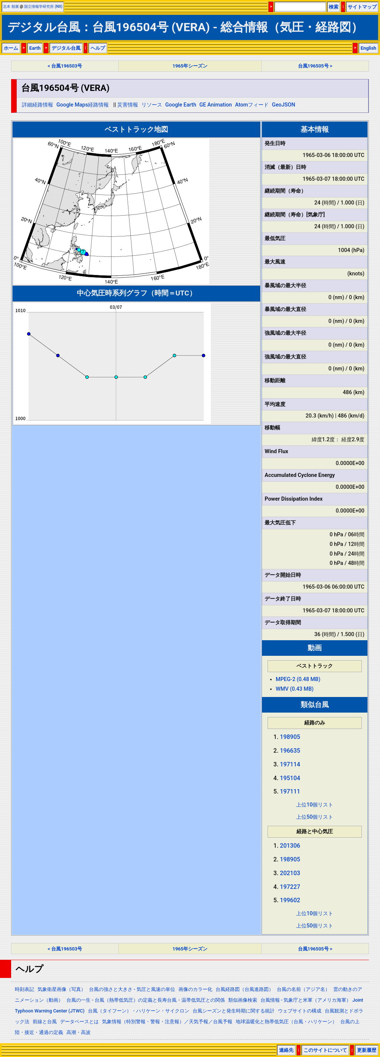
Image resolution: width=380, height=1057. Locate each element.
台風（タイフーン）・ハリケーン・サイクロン (138, 1011)
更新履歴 (366, 1050)
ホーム (11, 48)
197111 (290, 791)
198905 (290, 736)
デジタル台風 (66, 48)
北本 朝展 (11, 6)
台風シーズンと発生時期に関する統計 (234, 1011)
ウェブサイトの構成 (299, 1011)
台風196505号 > (315, 66)
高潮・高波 (78, 1032)
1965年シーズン (190, 66)
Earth (35, 48)
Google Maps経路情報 (82, 105)
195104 (290, 778)
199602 (290, 900)
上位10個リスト (314, 805)
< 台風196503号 (65, 66)
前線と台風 (45, 1021)
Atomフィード (252, 105)
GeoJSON (283, 105)
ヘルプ (98, 48)
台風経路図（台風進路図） (244, 989)
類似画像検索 (242, 1000)
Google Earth (180, 105)
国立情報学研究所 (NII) (43, 6)
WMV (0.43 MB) (295, 689)
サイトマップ (362, 7)
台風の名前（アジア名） (303, 989)
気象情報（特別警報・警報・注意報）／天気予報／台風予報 (167, 1021)
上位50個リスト (314, 817)
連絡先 (286, 1050)
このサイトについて (325, 1050)
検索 (333, 7)
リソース (151, 105)
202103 (290, 873)
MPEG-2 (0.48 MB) (298, 679)
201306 (290, 845)
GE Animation (215, 105)
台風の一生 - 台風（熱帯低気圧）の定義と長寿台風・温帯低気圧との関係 (145, 1000)
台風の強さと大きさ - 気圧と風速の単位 (132, 989)
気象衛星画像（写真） (61, 989)
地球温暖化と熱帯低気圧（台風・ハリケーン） (286, 1021)
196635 (290, 750)
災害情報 (127, 105)
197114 (290, 764)
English (368, 48)
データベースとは (79, 1021)
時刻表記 (24, 989)
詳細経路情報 (37, 105)
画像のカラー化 (195, 989)
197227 (290, 886)
